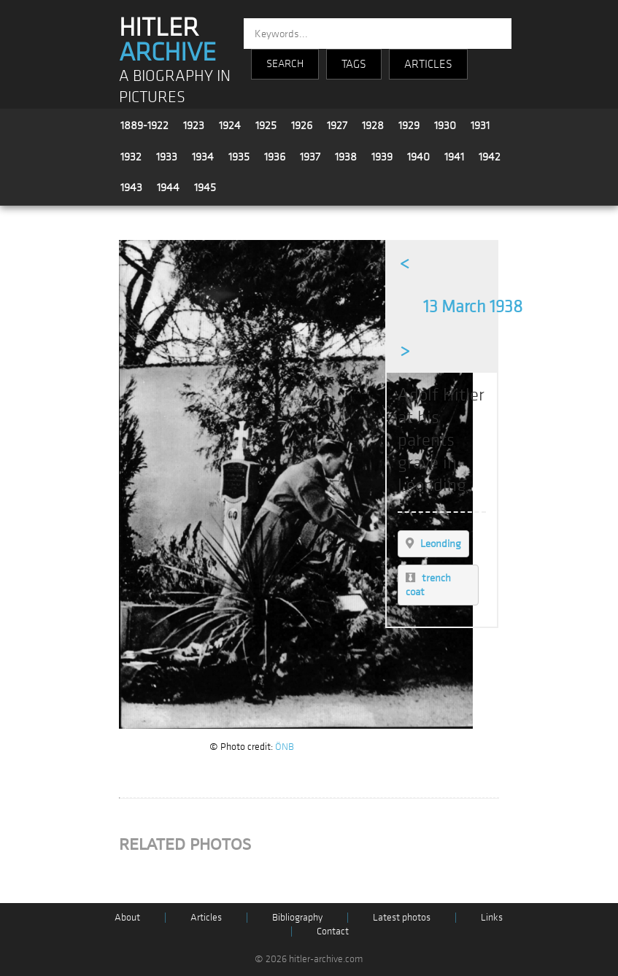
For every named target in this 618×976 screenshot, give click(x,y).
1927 (337, 125)
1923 (193, 125)
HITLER (167, 40)
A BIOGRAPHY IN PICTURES (175, 86)
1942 (490, 157)
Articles (206, 917)
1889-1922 (144, 125)
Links (492, 917)
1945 (205, 187)
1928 (373, 125)
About (127, 917)
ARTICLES (428, 64)
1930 (445, 125)
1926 (301, 125)
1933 (166, 157)
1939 (382, 157)
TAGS (353, 64)
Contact (333, 931)
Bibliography (297, 917)
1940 (418, 157)
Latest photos (401, 917)
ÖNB (284, 747)
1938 (346, 157)
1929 (409, 125)
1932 (131, 157)
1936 (274, 157)
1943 (131, 187)
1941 (454, 157)
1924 (230, 125)
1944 (168, 187)
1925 (266, 125)
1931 (480, 125)
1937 (310, 157)
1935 (239, 157)
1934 (203, 157)
